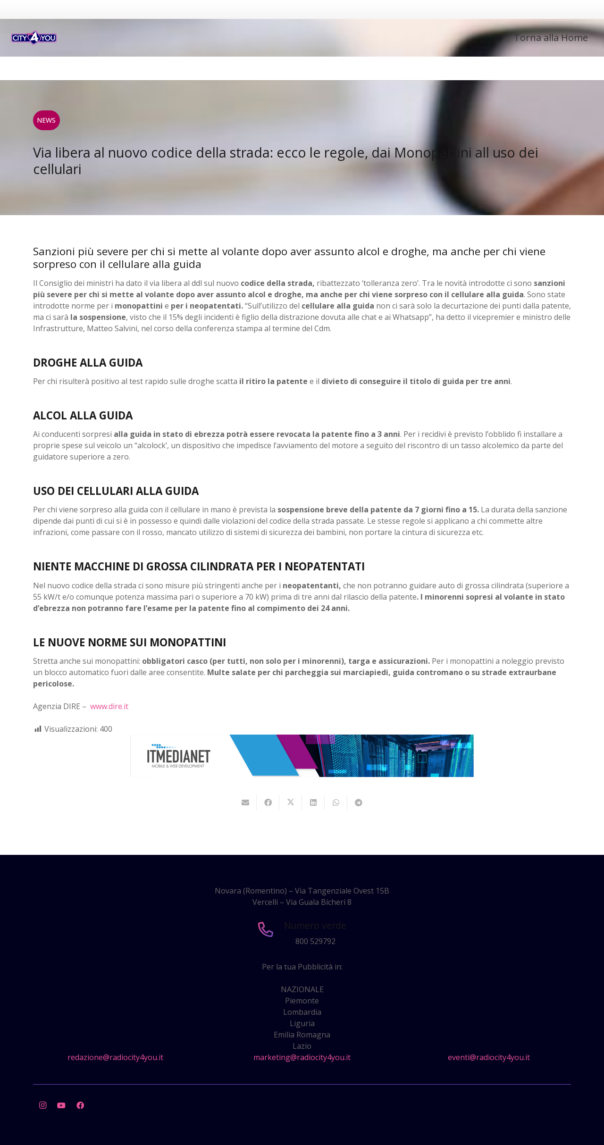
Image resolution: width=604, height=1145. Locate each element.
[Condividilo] (268, 802)
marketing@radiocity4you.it (302, 1057)
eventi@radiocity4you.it (489, 1057)
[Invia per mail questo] (245, 802)
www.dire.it (109, 706)
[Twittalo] (290, 802)
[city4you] (34, 38)
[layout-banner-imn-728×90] (302, 774)
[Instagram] (42, 1105)
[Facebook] (80, 1105)
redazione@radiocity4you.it (115, 1057)
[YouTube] (61, 1105)
